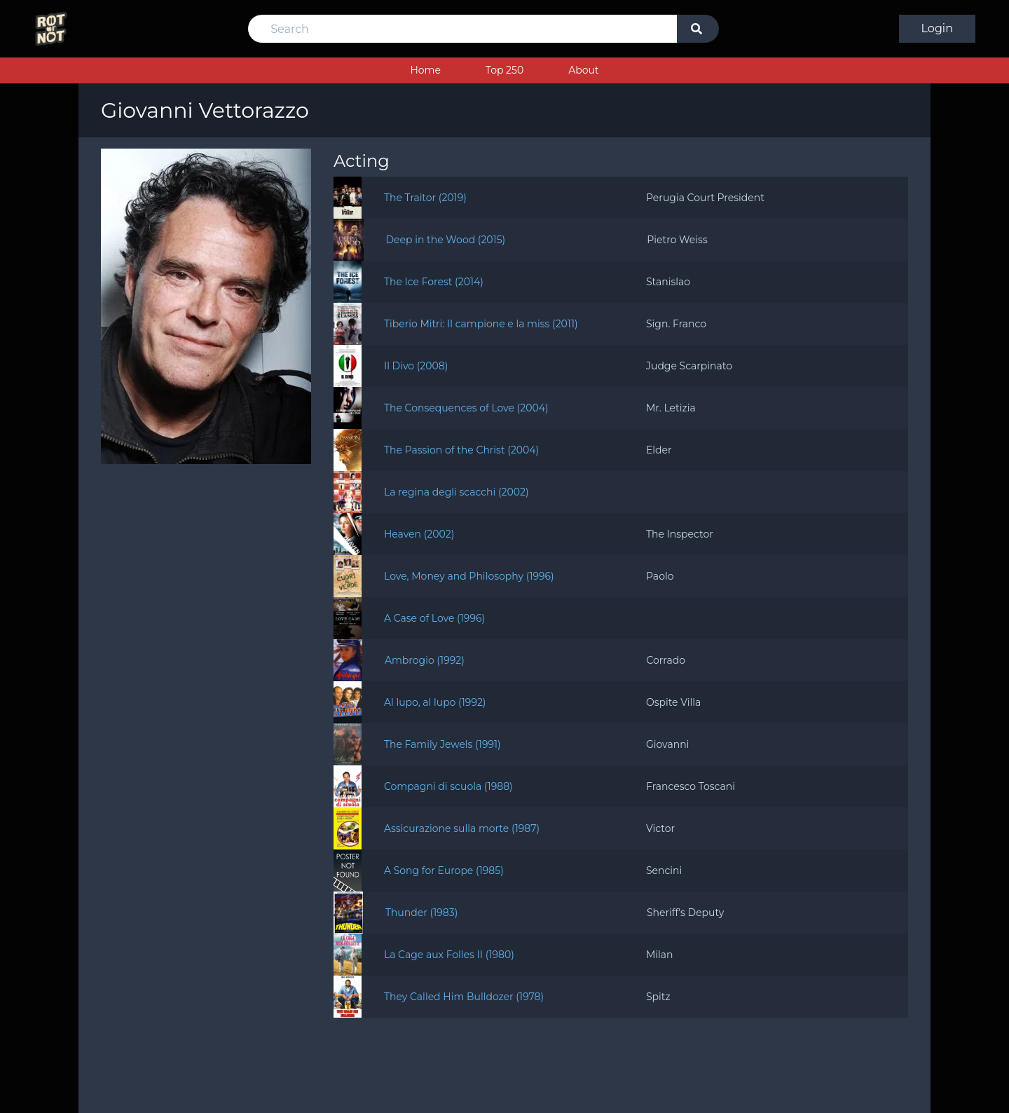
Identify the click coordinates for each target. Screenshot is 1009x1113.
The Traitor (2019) (425, 197)
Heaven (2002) (419, 534)
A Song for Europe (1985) (444, 870)
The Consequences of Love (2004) (466, 408)
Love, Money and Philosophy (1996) (469, 576)
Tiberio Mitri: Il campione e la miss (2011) (481, 323)
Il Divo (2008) (416, 366)
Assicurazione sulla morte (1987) (462, 828)
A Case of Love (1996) (434, 618)
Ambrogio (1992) (425, 660)
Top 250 (504, 70)
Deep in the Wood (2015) (446, 239)
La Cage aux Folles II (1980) (449, 954)
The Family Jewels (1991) (442, 744)
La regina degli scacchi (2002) (456, 492)
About (583, 70)
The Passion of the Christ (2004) (461, 450)
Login (937, 28)
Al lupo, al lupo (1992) (435, 702)
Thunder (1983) (421, 912)
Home (425, 70)
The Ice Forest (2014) (433, 281)
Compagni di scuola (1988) (448, 786)
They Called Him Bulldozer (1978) (464, 996)
